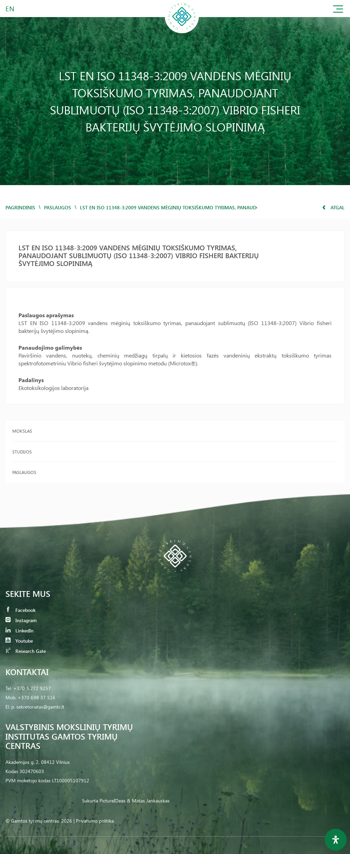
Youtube (19, 641)
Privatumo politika (95, 820)
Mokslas (22, 431)
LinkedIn (19, 630)
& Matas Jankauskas (148, 800)
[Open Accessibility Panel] (336, 840)
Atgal (333, 207)
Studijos (22, 451)
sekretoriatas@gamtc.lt (40, 706)
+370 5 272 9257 (32, 688)
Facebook (20, 610)
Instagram (21, 620)
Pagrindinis (20, 207)
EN (10, 8)
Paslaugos (57, 207)
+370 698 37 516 (36, 697)
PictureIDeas (112, 800)
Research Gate (25, 651)
